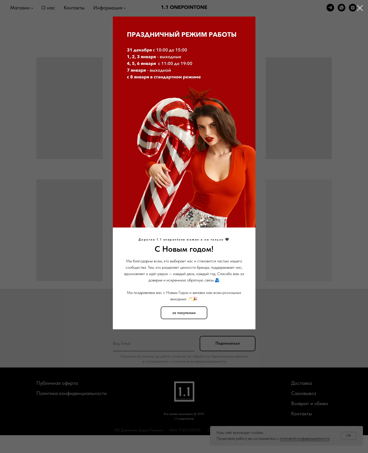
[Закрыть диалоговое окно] (360, 8)
